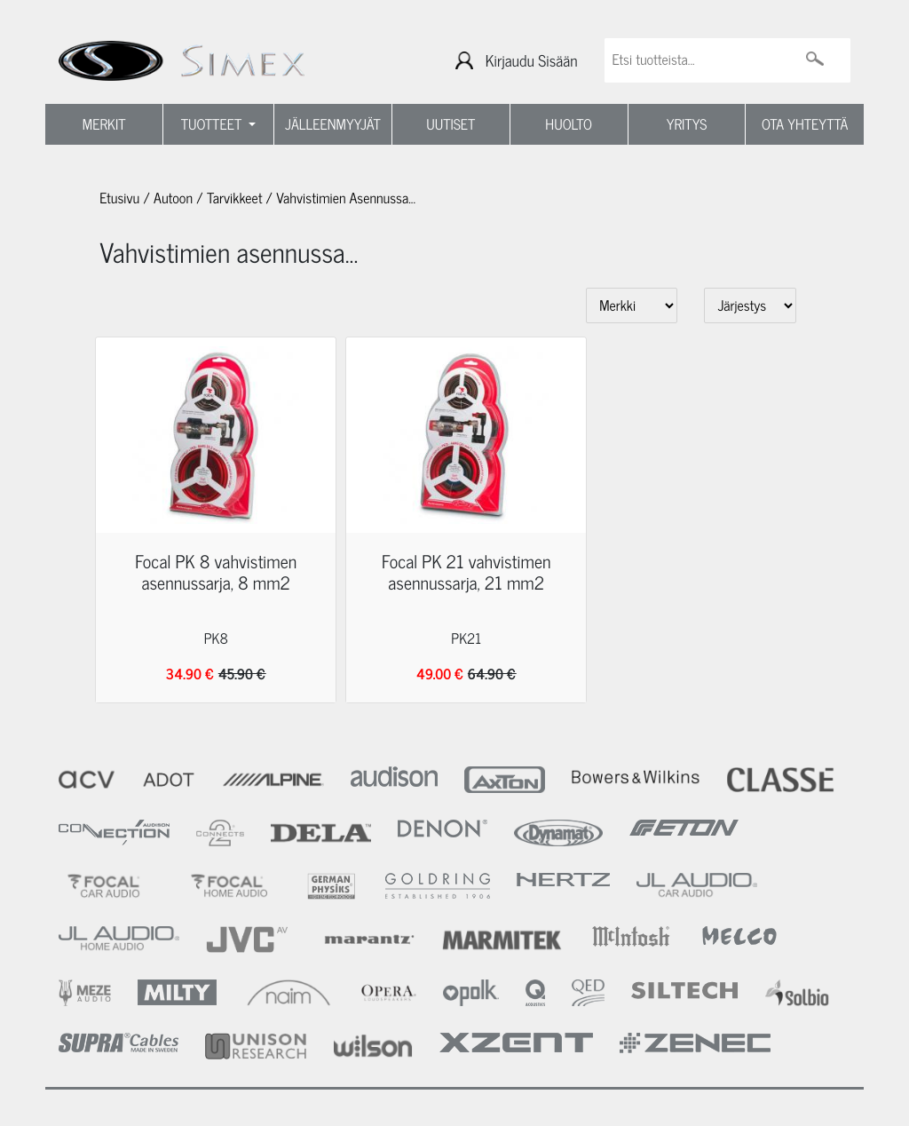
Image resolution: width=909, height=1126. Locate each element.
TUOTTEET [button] (213, 124)
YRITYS (687, 124)
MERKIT (104, 124)
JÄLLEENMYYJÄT (333, 124)
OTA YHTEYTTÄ (805, 124)
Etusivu (119, 198)
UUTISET (450, 124)
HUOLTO (568, 124)
